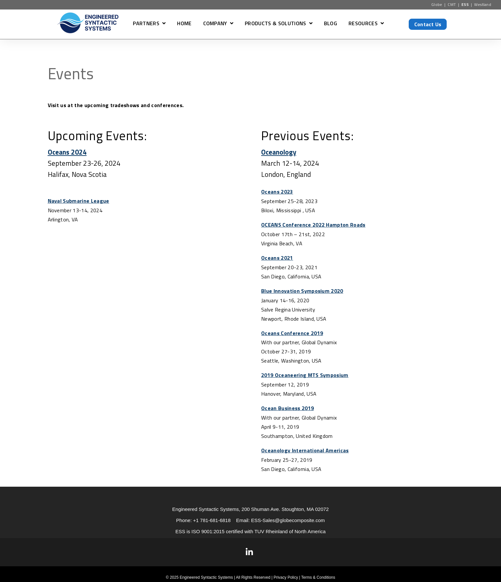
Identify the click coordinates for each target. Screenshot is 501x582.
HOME (184, 24)
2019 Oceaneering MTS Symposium (305, 374)
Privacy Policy (286, 575)
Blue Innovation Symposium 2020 (302, 290)
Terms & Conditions (318, 575)
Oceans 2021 (277, 257)
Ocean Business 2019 (287, 406)
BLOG (330, 24)
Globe (436, 4)
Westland (483, 4)
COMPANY (215, 24)
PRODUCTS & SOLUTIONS (275, 24)
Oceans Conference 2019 (292, 332)
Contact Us (427, 24)
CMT (452, 4)
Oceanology (279, 152)
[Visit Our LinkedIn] (249, 549)
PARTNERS (146, 24)
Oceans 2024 (67, 152)
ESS (465, 4)
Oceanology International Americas (305, 448)
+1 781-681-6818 (212, 517)
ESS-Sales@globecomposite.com (288, 517)
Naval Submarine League (78, 201)
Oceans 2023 (277, 192)
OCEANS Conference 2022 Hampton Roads (313, 224)
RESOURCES (363, 24)
